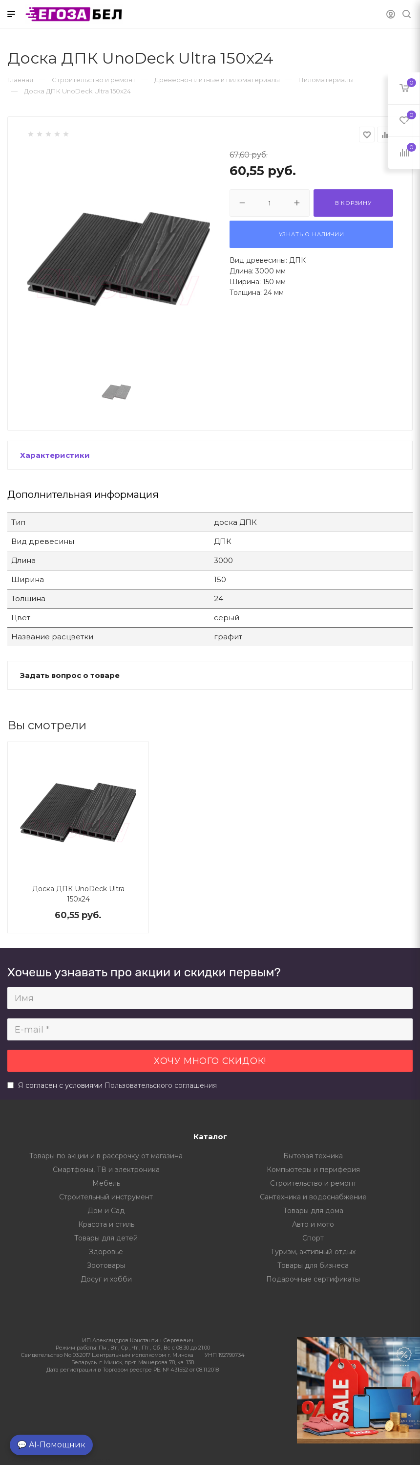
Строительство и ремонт (313, 1183)
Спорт (313, 1238)
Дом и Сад (106, 1210)
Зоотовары (106, 1265)
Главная (20, 80)
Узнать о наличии (311, 234)
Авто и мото (313, 1224)
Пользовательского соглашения (161, 1085)
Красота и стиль (106, 1224)
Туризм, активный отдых (313, 1251)
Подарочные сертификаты (313, 1279)
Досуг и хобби (106, 1279)
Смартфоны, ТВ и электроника (106, 1169)
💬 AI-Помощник (51, 1444)
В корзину (353, 203)
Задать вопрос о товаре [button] (70, 675)
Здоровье (106, 1251)
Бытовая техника (313, 1155)
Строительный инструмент (106, 1197)
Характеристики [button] (55, 455)
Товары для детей (106, 1238)
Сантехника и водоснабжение (313, 1197)
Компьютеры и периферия (313, 1169)
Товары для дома (313, 1210)
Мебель (106, 1183)
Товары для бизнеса (313, 1265)
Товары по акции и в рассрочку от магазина (106, 1155)
